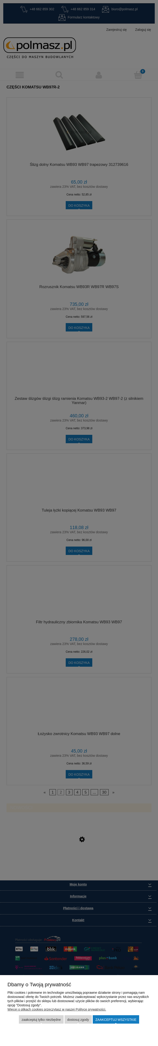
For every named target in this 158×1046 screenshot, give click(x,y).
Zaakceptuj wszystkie (116, 1020)
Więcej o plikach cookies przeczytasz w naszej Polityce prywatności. (56, 1009)
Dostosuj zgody (78, 1020)
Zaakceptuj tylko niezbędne (41, 1020)
